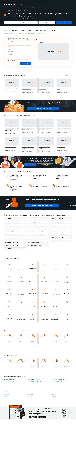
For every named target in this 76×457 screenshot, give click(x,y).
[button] (41, 8)
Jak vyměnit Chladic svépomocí (34, 379)
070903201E (54, 394)
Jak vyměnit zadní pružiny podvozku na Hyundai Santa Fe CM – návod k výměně (17, 186)
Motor (13, 10)
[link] (22, 8)
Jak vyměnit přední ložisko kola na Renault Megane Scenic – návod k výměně (39, 177)
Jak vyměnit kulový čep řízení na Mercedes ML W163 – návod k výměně (40, 185)
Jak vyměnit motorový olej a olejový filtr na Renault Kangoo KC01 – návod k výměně (63, 177)
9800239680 (30, 398)
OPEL (24, 10)
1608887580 (6, 394)
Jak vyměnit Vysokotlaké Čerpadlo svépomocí (12, 381)
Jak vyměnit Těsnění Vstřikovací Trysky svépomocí (37, 381)
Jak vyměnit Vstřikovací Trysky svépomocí (60, 381)
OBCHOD (36, 1)
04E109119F (30, 394)
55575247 (30, 396)
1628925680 (6, 396)
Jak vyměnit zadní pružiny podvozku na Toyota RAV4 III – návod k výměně (63, 185)
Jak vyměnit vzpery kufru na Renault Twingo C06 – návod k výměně (16, 176)
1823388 (54, 396)
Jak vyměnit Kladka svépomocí (9, 379)
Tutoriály (8, 10)
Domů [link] (5, 10)
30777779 (6, 398)
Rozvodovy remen (19, 10)
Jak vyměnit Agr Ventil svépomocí (58, 379)
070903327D (54, 398)
